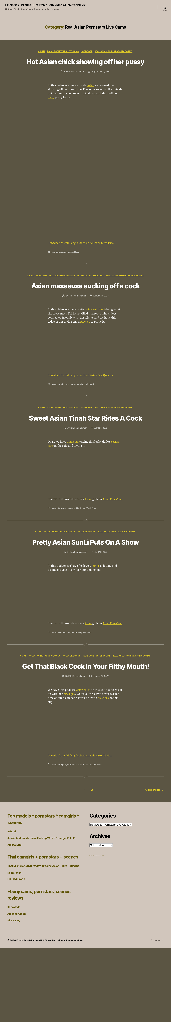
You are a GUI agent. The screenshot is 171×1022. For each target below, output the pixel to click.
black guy (69, 758)
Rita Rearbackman (75, 84)
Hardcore (87, 55)
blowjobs (104, 762)
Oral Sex (99, 289)
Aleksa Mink (15, 908)
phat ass (98, 828)
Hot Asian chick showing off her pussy (85, 69)
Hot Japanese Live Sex (62, 289)
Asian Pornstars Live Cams (62, 55)
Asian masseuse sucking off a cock (85, 303)
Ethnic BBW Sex (102, 919)
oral (91, 828)
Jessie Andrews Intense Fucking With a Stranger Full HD (43, 901)
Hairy (77, 265)
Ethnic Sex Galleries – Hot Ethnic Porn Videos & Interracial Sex (50, 1014)
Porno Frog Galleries (92, 919)
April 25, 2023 (101, 460)
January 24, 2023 (101, 740)
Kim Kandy (14, 994)
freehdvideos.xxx (97, 919)
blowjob (85, 344)
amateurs (55, 265)
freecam (72, 545)
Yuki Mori (99, 332)
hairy (51, 110)
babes (71, 265)
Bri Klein (12, 895)
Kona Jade (14, 981)
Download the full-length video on (83, 256)
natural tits (83, 828)
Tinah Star (73, 474)
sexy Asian (72, 683)
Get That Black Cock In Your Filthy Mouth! (85, 725)
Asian (40, 55)
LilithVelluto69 (17, 953)
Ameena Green (17, 988)
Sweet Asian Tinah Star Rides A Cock (85, 445)
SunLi (95, 612)
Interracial (85, 289)
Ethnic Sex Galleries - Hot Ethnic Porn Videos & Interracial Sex (38, 7)
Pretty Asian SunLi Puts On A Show (85, 583)
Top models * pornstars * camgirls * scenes (36, 882)
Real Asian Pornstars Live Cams (115, 55)
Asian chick (83, 754)
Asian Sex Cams (87, 569)
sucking (81, 407)
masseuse (71, 407)
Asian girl (62, 545)
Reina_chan (14, 946)
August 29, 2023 (101, 318)
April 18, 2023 (101, 598)
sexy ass (82, 683)
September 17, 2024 (101, 84)
